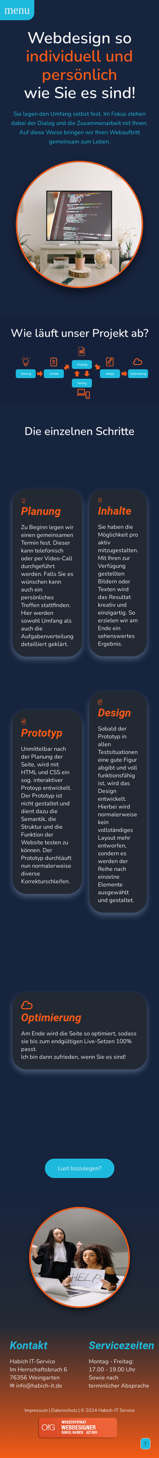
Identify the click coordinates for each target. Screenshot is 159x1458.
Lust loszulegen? (79, 1168)
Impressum (36, 1410)
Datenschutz (64, 1410)
